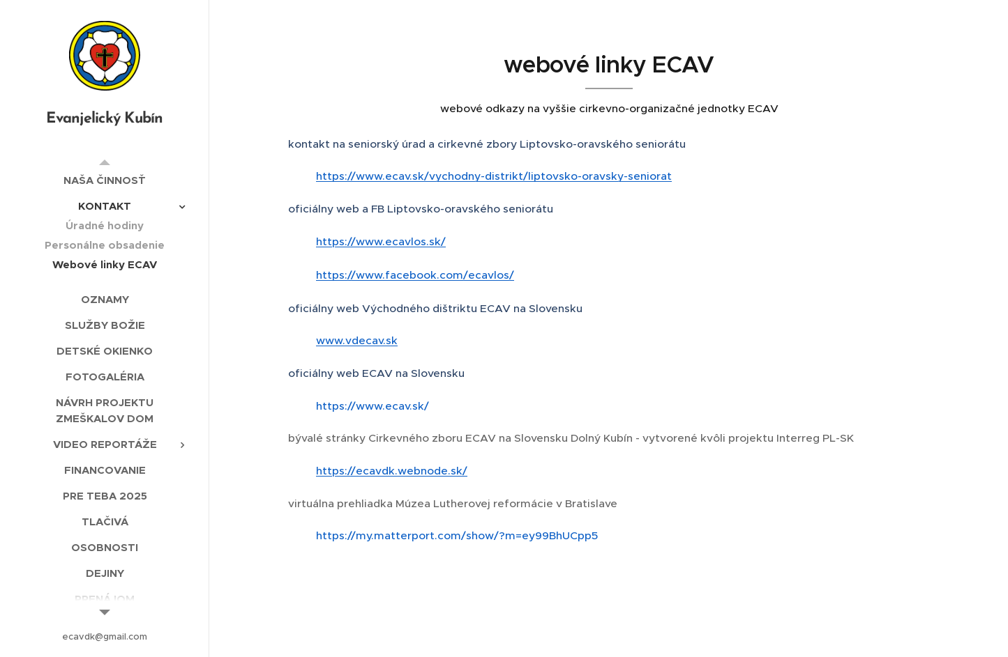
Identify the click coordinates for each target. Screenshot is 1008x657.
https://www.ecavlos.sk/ (381, 241)
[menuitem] (104, 180)
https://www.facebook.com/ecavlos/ (415, 274)
